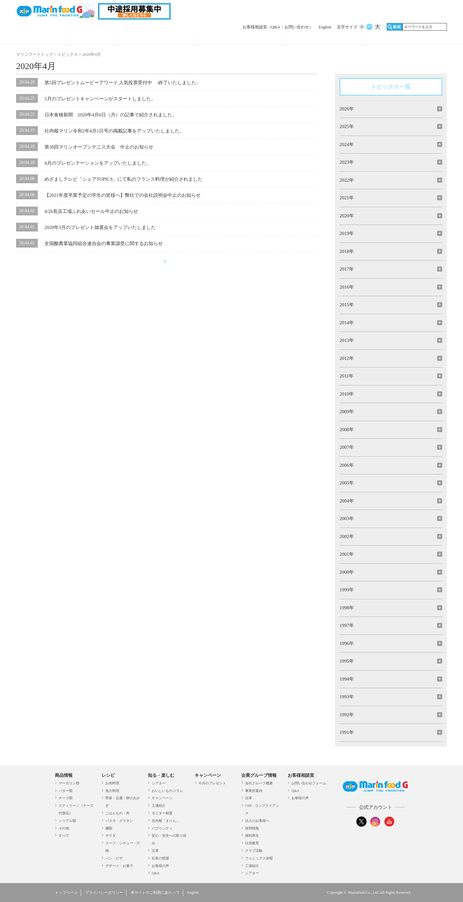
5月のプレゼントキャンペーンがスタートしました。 (100, 98)
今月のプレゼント (212, 783)
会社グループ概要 (259, 783)
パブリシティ (162, 828)
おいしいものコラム (167, 791)
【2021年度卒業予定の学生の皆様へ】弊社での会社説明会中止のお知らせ (122, 195)
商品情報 (41, 39)
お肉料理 (112, 783)
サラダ (110, 835)
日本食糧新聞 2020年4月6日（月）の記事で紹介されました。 (110, 114)
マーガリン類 (69, 783)
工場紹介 (159, 805)
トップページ (66, 892)
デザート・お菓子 (119, 866)
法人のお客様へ (257, 821)
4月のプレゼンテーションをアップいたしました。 (97, 163)
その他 (64, 828)
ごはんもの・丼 (117, 813)
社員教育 (252, 843)
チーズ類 (66, 798)
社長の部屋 (160, 858)
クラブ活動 (253, 850)
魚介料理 (112, 791)
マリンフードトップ (34, 54)
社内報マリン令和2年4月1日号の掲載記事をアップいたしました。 (114, 130)
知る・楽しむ (161, 775)
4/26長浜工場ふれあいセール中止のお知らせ (91, 211)
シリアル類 (67, 821)
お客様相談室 (278, 27)
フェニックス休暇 (259, 858)
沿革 (155, 850)
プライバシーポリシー (104, 892)
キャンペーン (162, 798)
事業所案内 (253, 791)
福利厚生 (252, 835)
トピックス (67, 54)
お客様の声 (160, 866)
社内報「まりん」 (165, 821)
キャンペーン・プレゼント (240, 39)
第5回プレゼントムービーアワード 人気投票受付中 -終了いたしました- (121, 82)
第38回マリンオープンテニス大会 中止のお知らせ (98, 146)
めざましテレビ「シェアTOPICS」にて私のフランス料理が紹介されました (123, 179)
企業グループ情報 (326, 39)
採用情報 (252, 828)
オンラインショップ (403, 39)
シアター (159, 783)
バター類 (66, 791)
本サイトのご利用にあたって (155, 892)
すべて (64, 835)
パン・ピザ (114, 858)
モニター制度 (162, 813)
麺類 (108, 828)
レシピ (91, 39)
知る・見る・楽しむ (153, 39)
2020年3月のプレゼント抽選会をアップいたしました (100, 227)
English (325, 27)
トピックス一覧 (391, 87)
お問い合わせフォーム (308, 783)
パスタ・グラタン (119, 821)
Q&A (155, 873)
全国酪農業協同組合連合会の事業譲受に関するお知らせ (103, 243)
